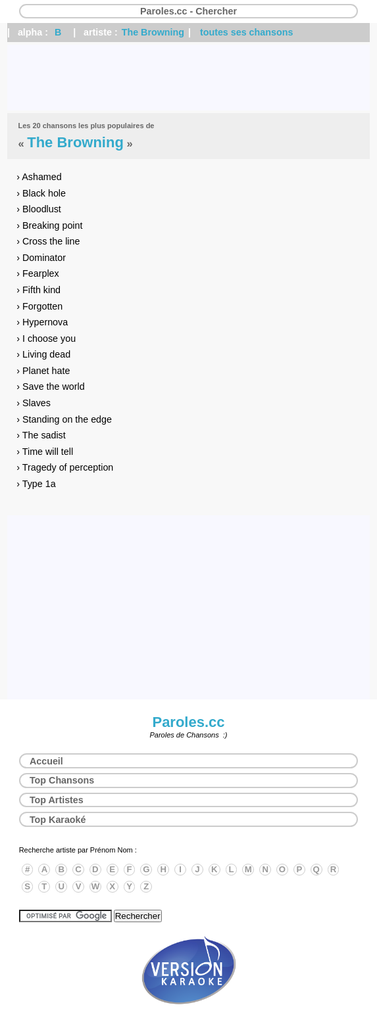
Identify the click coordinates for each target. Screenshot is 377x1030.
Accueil (46, 761)
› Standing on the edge (64, 419)
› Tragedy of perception (64, 467)
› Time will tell (44, 451)
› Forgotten (39, 306)
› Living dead (43, 354)
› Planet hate (43, 370)
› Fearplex (37, 273)
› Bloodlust (38, 209)
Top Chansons (62, 780)
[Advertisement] (188, 77)
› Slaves (33, 403)
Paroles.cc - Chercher (188, 11)
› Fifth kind (38, 290)
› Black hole (41, 193)
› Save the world (50, 386)
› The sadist (40, 435)
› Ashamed (38, 177)
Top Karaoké (58, 819)
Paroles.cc (188, 722)
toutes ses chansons (246, 32)
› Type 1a (35, 484)
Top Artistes (57, 800)
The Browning (153, 32)
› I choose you (46, 338)
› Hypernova (42, 322)
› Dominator (41, 257)
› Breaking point (49, 225)
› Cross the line (48, 241)
